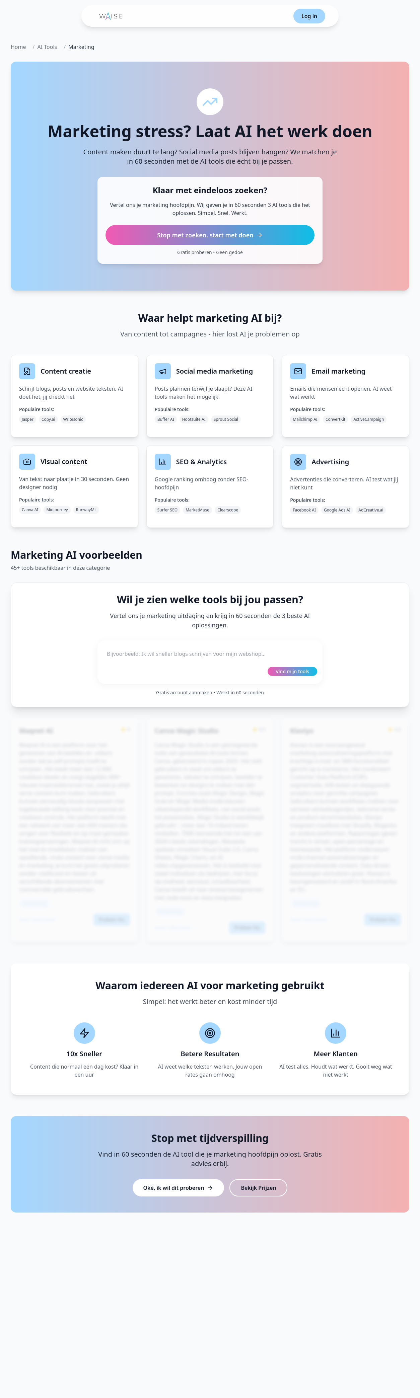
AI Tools (47, 47)
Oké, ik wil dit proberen (178, 1187)
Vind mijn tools (292, 671)
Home (18, 47)
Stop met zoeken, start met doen (210, 235)
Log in (309, 16)
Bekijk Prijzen (258, 1187)
